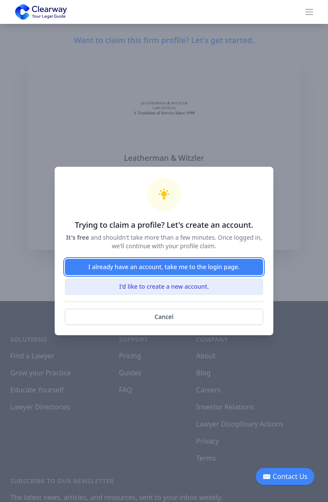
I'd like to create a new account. (164, 286)
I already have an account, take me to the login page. (164, 267)
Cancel (164, 317)
